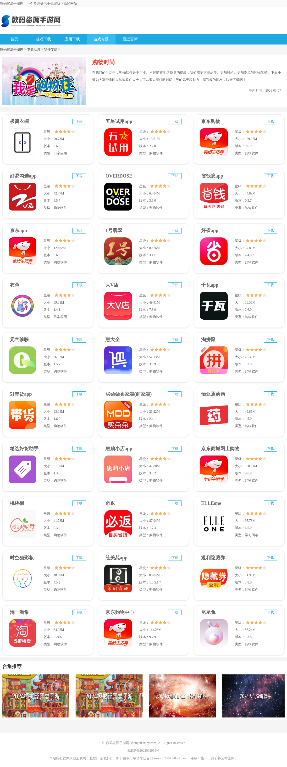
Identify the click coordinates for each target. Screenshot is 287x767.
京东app (18, 230)
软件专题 (50, 49)
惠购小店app (118, 448)
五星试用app (118, 121)
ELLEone (211, 503)
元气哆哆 (19, 339)
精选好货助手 (24, 448)
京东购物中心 (119, 612)
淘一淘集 (19, 612)
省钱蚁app (212, 175)
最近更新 (130, 39)
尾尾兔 (208, 612)
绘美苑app (116, 557)
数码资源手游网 (11, 49)
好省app (209, 230)
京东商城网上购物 (220, 448)
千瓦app (209, 285)
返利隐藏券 (213, 557)
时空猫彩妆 (22, 557)
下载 (79, 121)
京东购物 (210, 121)
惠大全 (112, 339)
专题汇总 (33, 49)
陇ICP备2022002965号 (143, 750)
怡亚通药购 (213, 394)
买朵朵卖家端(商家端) (128, 394)
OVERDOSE (118, 175)
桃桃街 (17, 503)
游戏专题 (101, 39)
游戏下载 (43, 39)
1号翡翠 (113, 230)
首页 (14, 39)
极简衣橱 (19, 121)
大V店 (111, 285)
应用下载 (72, 39)
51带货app (21, 394)
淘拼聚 (208, 339)
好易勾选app (23, 175)
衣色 (14, 285)
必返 (110, 503)
